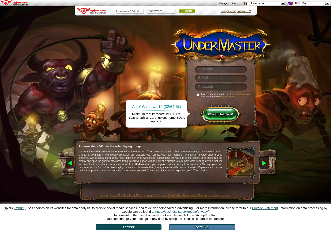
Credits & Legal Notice (130, 195)
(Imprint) (20, 208)
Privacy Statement (265, 208)
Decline (202, 227)
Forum (113, 195)
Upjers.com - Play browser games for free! (207, 195)
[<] (65, 163)
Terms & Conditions (171, 195)
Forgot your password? (236, 11)
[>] (269, 163)
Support (104, 195)
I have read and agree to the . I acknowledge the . (225, 95)
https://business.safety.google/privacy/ (182, 211)
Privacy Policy (152, 195)
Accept (128, 227)
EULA (180, 117)
